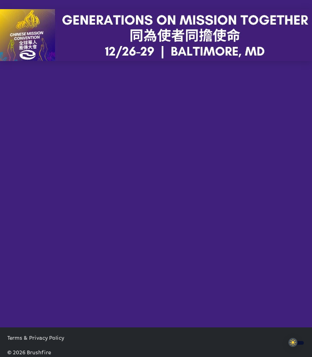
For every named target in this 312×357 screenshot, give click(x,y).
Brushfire (39, 353)
